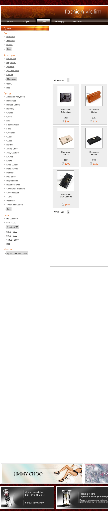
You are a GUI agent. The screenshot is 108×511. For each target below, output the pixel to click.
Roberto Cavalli (13, 185)
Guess (9, 141)
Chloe (9, 117)
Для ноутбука (12, 70)
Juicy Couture (12, 153)
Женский (10, 40)
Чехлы (9, 84)
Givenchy (10, 133)
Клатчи (9, 74)
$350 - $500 (11, 236)
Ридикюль (11, 62)
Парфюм (77, 21)
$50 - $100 (11, 223)
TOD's (9, 197)
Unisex (9, 44)
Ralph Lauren (12, 181)
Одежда (9, 21)
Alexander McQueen (15, 97)
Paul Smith (11, 177)
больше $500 (12, 240)
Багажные (11, 58)
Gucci (9, 137)
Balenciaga (11, 101)
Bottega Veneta (13, 105)
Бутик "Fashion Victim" (17, 253)
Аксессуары (60, 21)
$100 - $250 (12, 227)
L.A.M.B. (10, 157)
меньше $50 (12, 219)
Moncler (10, 173)
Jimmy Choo (12, 149)
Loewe (9, 161)
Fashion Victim (12, 125)
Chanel (9, 113)
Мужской (10, 36)
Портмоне (11, 79)
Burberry (10, 109)
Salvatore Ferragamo (15, 189)
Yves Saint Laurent (14, 205)
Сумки (43, 21)
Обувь (26, 21)
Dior (8, 121)
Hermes (9, 145)
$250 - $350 (11, 232)
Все (9, 49)
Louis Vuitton (12, 165)
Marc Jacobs (12, 169)
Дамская (10, 66)
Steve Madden (12, 193)
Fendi (8, 129)
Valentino (10, 201)
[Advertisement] (25, 313)
